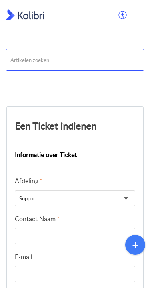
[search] (75, 59)
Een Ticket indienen (55, 125)
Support (16, 80)
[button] (123, 15)
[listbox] (75, 198)
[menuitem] (123, 15)
